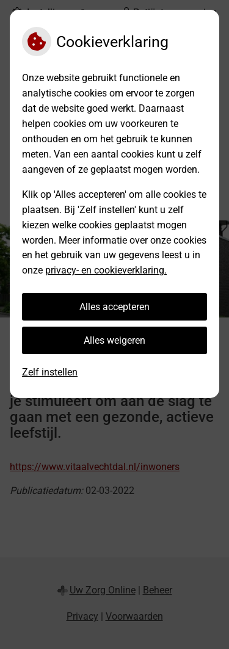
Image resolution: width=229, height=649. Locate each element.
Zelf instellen (50, 372)
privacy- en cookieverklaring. (106, 270)
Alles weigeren (114, 340)
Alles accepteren (114, 307)
